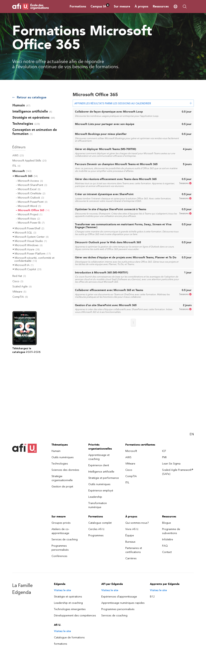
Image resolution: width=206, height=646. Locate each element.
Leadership (95, 496)
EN (192, 434)
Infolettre (167, 539)
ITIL (127, 482)
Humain (56, 451)
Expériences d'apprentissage (119, 596)
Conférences (59, 556)
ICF (164, 451)
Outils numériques (63, 457)
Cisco (128, 470)
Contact (167, 552)
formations (60, 643)
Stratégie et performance (103, 478)
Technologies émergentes (70, 609)
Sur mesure (122, 6)
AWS (128, 457)
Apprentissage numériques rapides (123, 603)
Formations (78, 6)
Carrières (131, 558)
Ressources (161, 6)
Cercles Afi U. (96, 529)
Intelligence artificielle (101, 471)
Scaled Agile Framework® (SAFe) (177, 472)
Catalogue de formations (69, 637)
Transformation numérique (97, 505)
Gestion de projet (62, 486)
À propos (141, 6)
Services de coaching (65, 539)
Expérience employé (100, 490)
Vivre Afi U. (132, 529)
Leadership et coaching (68, 603)
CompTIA (131, 476)
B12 (152, 596)
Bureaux (130, 541)
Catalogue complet (100, 522)
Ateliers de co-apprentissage (60, 531)
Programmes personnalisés (60, 547)
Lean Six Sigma (171, 463)
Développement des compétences (75, 615)
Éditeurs (19, 147)
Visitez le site (62, 590)
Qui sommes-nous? (137, 522)
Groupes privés (61, 522)
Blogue (166, 522)
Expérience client (98, 465)
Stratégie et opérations (68, 596)
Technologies (60, 463)
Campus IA (100, 6)
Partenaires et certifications (133, 550)
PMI (164, 457)
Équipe (129, 535)
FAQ (165, 545)
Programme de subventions (171, 531)
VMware (130, 463)
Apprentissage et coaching (98, 457)
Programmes (96, 535)
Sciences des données (65, 470)
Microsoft (131, 451)
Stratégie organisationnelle (62, 478)
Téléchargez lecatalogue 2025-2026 (26, 350)
